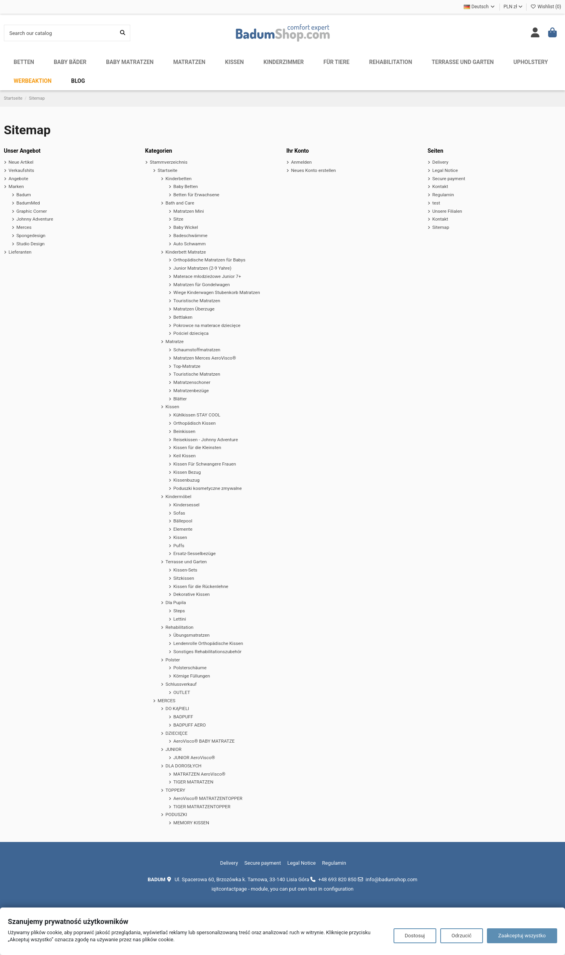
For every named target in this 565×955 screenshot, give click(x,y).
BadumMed (28, 203)
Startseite (167, 170)
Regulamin (443, 194)
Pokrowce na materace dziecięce (207, 325)
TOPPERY (175, 790)
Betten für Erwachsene (196, 194)
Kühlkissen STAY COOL (197, 415)
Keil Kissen (184, 455)
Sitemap (440, 227)
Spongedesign (31, 235)
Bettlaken (183, 317)
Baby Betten (185, 186)
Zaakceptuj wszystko (522, 936)
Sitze (178, 219)
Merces (24, 227)
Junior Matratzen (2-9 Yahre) (202, 268)
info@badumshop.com (391, 879)
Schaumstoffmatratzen (197, 349)
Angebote (18, 178)
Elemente (183, 529)
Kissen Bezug (187, 472)
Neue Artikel (21, 162)
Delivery (440, 162)
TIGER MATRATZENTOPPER (201, 806)
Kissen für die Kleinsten (197, 447)
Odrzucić (462, 936)
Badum (23, 194)
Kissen (172, 406)
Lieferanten (20, 252)
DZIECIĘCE (177, 733)
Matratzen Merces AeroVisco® (204, 358)
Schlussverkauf (181, 684)
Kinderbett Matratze (186, 252)
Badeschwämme (190, 235)
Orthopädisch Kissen (194, 423)
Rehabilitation (179, 627)
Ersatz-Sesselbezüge (194, 553)
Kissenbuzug (186, 480)
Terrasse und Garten (186, 561)
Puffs (178, 545)
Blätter (180, 399)
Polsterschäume (190, 667)
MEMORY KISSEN (191, 822)
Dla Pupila (176, 602)
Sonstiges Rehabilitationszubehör (207, 651)
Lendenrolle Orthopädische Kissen (208, 643)
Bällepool (182, 521)
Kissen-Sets (185, 570)
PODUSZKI (176, 814)
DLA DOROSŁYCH (184, 766)
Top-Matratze (186, 366)
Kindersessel (186, 505)
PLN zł (513, 6)
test (436, 203)
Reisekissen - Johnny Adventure (205, 439)
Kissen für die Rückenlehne (200, 586)
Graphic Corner (31, 211)
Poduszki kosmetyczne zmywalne (207, 488)
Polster (173, 660)
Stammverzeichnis (169, 162)
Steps (179, 611)
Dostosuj (415, 936)
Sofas (179, 513)
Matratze (175, 341)
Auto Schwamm (189, 244)
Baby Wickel (185, 227)
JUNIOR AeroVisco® (194, 757)
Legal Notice (445, 170)
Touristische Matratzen (196, 300)
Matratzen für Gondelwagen (201, 284)
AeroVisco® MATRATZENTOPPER (207, 798)
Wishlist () (545, 6)
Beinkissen (184, 431)
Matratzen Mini (188, 211)
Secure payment (448, 178)
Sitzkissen (183, 578)
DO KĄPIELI (177, 708)
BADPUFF (183, 716)
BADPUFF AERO (189, 725)
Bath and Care (180, 203)
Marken (16, 186)
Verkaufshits (21, 170)
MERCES (166, 700)
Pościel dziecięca (191, 333)
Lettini (179, 619)
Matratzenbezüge (191, 390)
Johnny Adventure (34, 219)
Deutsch (480, 6)
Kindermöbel (178, 496)
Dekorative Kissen (191, 594)
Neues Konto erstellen (313, 170)
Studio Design (30, 244)
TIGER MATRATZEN (193, 782)
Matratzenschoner (192, 382)
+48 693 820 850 (337, 879)
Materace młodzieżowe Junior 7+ (207, 276)
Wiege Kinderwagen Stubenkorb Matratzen (216, 292)
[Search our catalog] (122, 33)
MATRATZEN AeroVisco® (199, 774)
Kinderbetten (178, 178)
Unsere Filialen (447, 211)
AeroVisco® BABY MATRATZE (204, 741)
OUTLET (181, 692)
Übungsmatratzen (191, 635)
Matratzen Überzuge (194, 309)
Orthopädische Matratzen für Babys (209, 260)
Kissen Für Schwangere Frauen (204, 464)
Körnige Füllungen (191, 676)
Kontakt (440, 186)
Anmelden (301, 162)
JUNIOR (174, 749)
